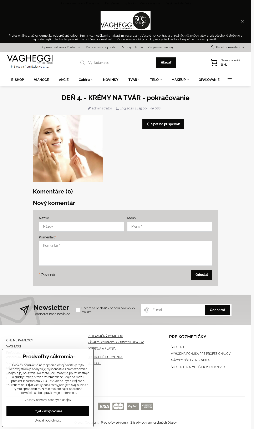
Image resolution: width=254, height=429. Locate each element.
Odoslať (201, 275)
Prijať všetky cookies (48, 412)
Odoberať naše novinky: (52, 314)
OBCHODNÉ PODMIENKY (105, 357)
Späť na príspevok (162, 124)
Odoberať (217, 310)
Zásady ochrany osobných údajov (154, 422)
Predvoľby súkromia (114, 422)
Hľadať (166, 62)
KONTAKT (94, 363)
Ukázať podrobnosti (48, 421)
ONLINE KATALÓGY (19, 340)
